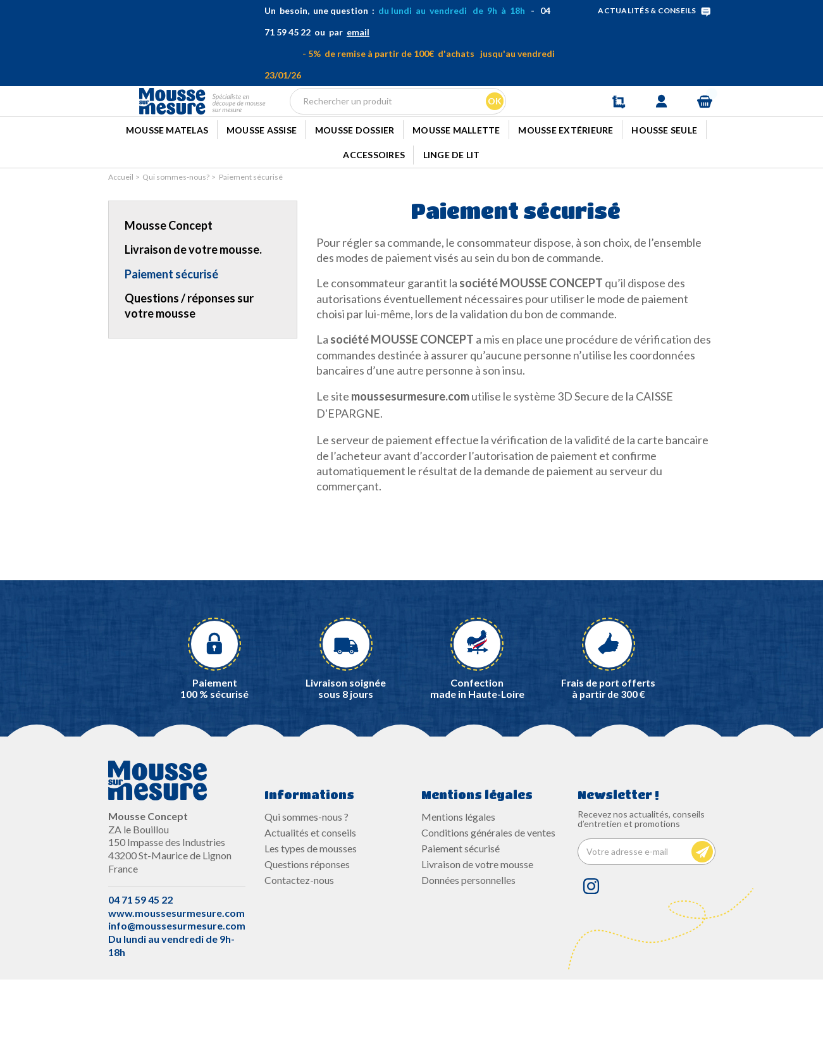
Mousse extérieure (565, 178)
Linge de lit (451, 211)
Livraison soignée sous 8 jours (346, 747)
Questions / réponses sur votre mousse (189, 365)
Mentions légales (458, 876)
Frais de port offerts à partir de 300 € (608, 747)
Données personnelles (468, 940)
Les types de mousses (310, 908)
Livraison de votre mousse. (193, 309)
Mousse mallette (456, 178)
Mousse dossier (354, 178)
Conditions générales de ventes (488, 892)
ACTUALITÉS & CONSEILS (656, 10)
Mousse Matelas (167, 178)
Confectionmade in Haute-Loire (477, 747)
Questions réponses (307, 924)
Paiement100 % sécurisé (214, 747)
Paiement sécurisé (171, 333)
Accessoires (374, 211)
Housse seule (664, 178)
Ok (493, 123)
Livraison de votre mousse (477, 924)
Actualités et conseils (310, 892)
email (358, 32)
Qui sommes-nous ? (306, 876)
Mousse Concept (169, 285)
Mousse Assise (261, 178)
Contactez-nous (299, 940)
